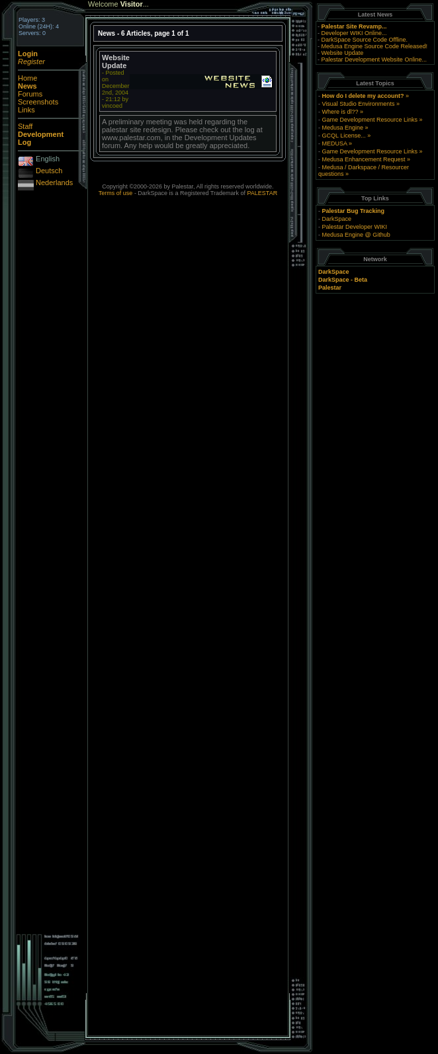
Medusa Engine (342, 127)
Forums (30, 94)
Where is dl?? (340, 111)
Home (27, 78)
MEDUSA (334, 143)
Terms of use (116, 193)
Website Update (342, 53)
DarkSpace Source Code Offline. (364, 39)
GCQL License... (343, 135)
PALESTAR (262, 193)
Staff (25, 126)
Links (26, 110)
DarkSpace (336, 219)
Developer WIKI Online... (353, 33)
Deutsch (49, 171)
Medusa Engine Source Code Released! (374, 46)
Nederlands (54, 182)
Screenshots (38, 102)
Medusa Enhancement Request (363, 159)
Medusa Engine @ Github (356, 234)
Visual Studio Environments (358, 104)
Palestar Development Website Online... (373, 59)
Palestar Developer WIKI (354, 226)
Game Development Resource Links (369, 119)
